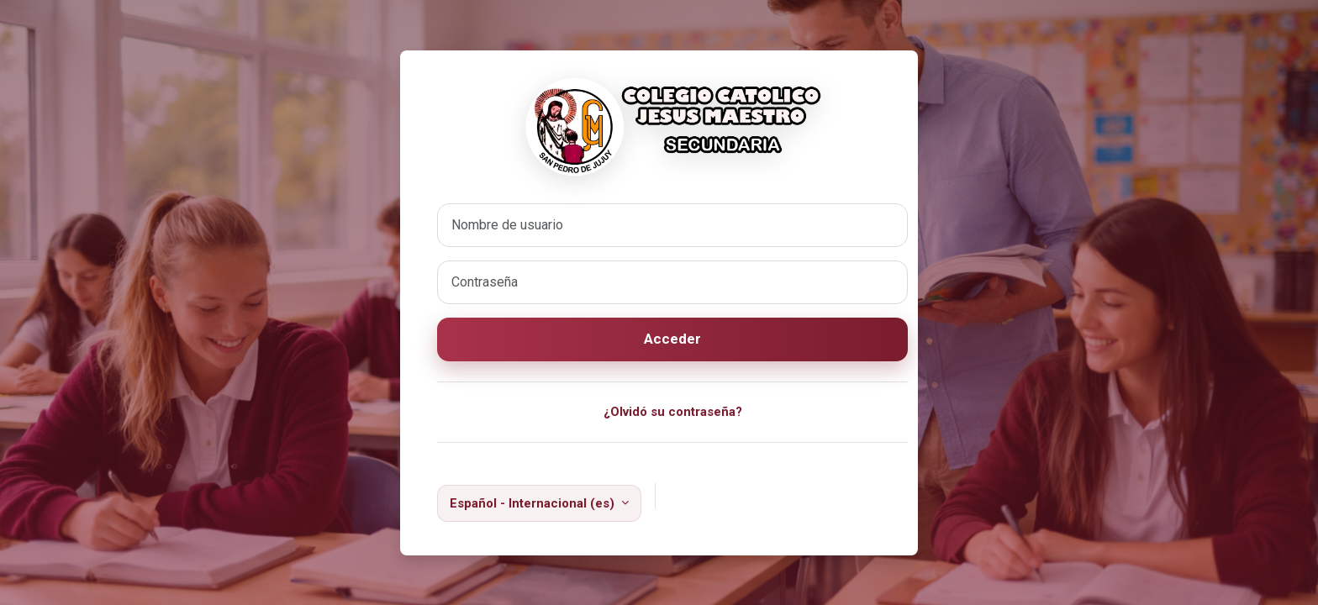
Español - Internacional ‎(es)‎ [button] (534, 503)
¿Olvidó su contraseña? (673, 411)
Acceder (672, 338)
